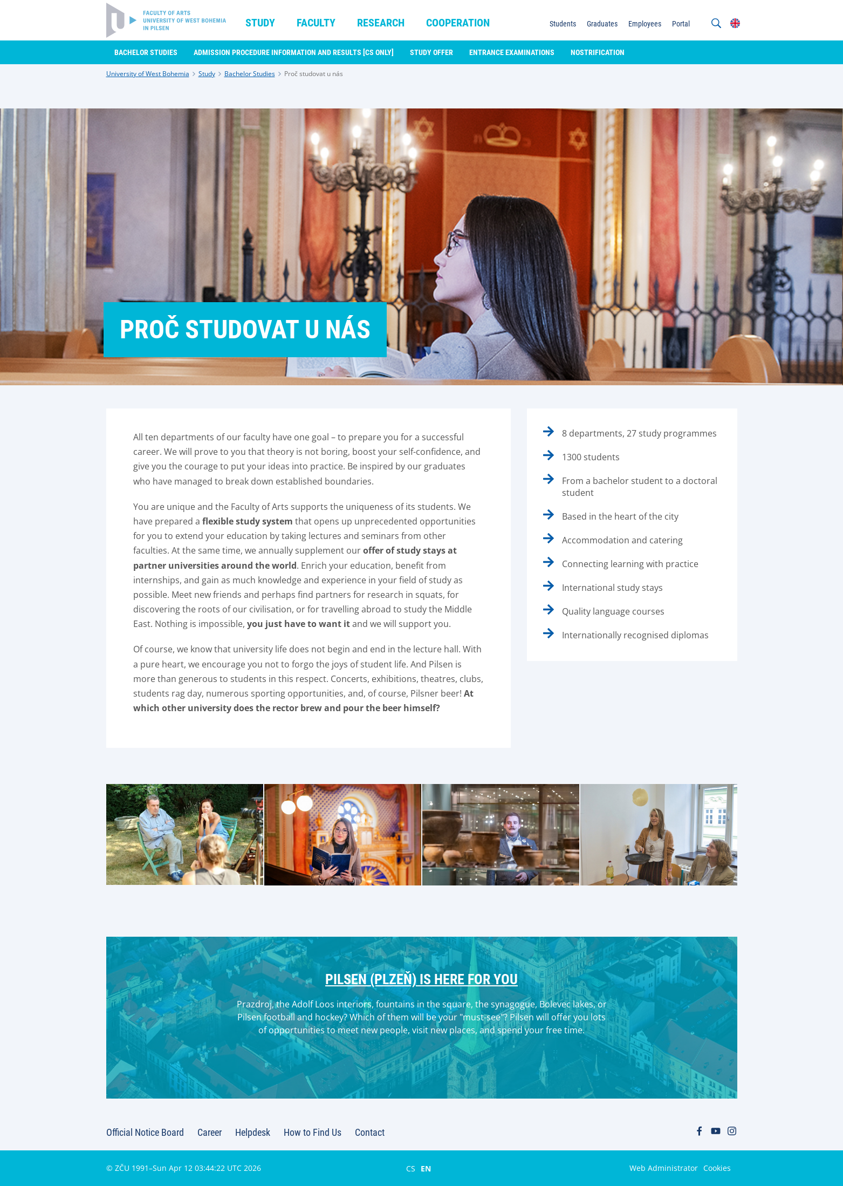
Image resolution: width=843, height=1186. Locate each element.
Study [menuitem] (260, 22)
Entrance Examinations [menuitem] (511, 52)
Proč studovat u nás (313, 73)
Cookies (717, 1168)
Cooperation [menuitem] (458, 22)
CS (410, 1168)
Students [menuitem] (563, 23)
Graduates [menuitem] (602, 23)
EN (426, 1168)
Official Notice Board (145, 1132)
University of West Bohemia (147, 73)
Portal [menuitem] (681, 23)
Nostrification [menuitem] (598, 52)
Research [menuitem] (381, 22)
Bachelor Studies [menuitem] (145, 52)
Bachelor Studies (249, 73)
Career (209, 1132)
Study (206, 73)
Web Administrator (663, 1168)
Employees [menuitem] (644, 23)
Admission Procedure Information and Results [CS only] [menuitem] (294, 52)
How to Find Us (312, 1132)
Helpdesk (252, 1132)
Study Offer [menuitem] (431, 52)
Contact (370, 1132)
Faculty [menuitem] (316, 22)
